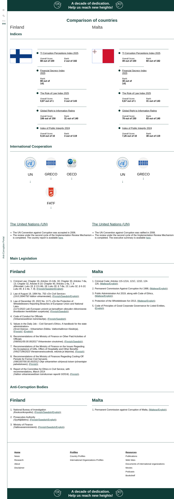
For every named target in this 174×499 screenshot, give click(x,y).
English (28, 331)
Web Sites (130, 460)
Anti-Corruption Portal (3, 248)
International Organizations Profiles (86, 460)
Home (17, 452)
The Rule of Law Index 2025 (54, 93)
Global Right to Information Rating (57, 111)
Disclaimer (19, 467)
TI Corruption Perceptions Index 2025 (59, 53)
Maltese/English (109, 284)
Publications (131, 456)
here (60, 238)
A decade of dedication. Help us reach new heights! (90, 5)
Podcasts (130, 471)
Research (19, 460)
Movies (129, 467)
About (17, 464)
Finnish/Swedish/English (49, 289)
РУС (4, 21)
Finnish (18, 331)
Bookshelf (130, 475)
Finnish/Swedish (59, 311)
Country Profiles (77, 456)
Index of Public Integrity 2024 (55, 128)
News (17, 456)
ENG (4, 24)
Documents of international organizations (145, 464)
